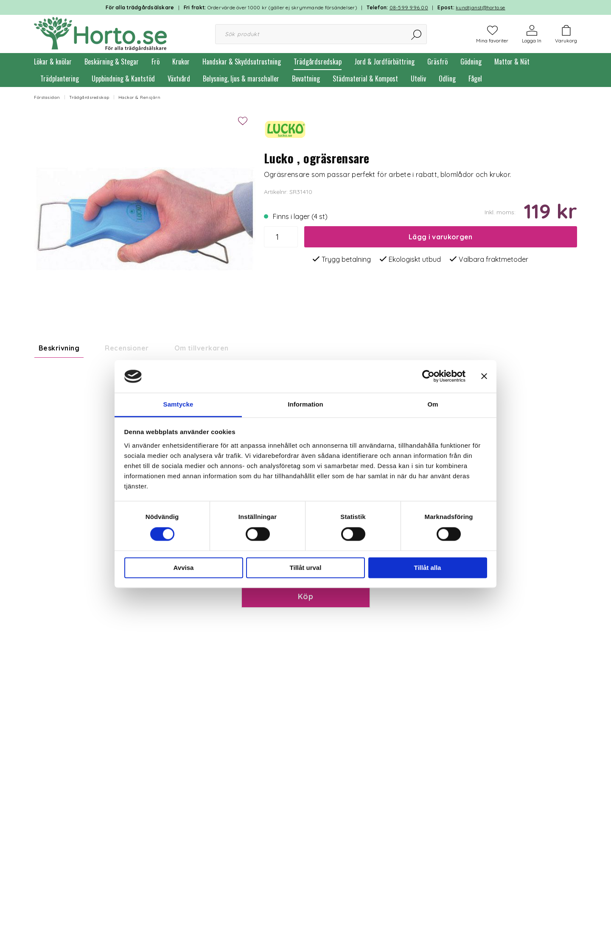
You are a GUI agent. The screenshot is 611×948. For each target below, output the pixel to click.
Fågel (475, 78)
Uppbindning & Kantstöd (123, 78)
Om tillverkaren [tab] (201, 348)
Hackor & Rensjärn (139, 97)
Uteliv (418, 78)
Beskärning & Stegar (111, 61)
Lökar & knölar (53, 61)
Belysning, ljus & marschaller (241, 78)
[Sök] (417, 34)
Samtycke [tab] (178, 404)
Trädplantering (59, 78)
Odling (447, 78)
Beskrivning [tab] (59, 348)
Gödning (471, 61)
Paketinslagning (273, 651)
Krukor (181, 61)
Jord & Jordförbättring (384, 61)
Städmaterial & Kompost (365, 78)
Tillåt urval (306, 567)
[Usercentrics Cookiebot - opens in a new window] (428, 376)
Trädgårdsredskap (318, 61)
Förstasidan (47, 97)
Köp (305, 708)
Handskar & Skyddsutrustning (241, 61)
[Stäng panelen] (484, 376)
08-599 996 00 (409, 7)
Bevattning (306, 78)
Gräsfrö (437, 61)
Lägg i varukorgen (440, 237)
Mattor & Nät (512, 61)
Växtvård (179, 78)
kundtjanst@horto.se (480, 7)
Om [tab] (432, 404)
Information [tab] (305, 404)
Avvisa (184, 567)
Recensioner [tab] (127, 348)
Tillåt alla (427, 567)
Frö (155, 61)
